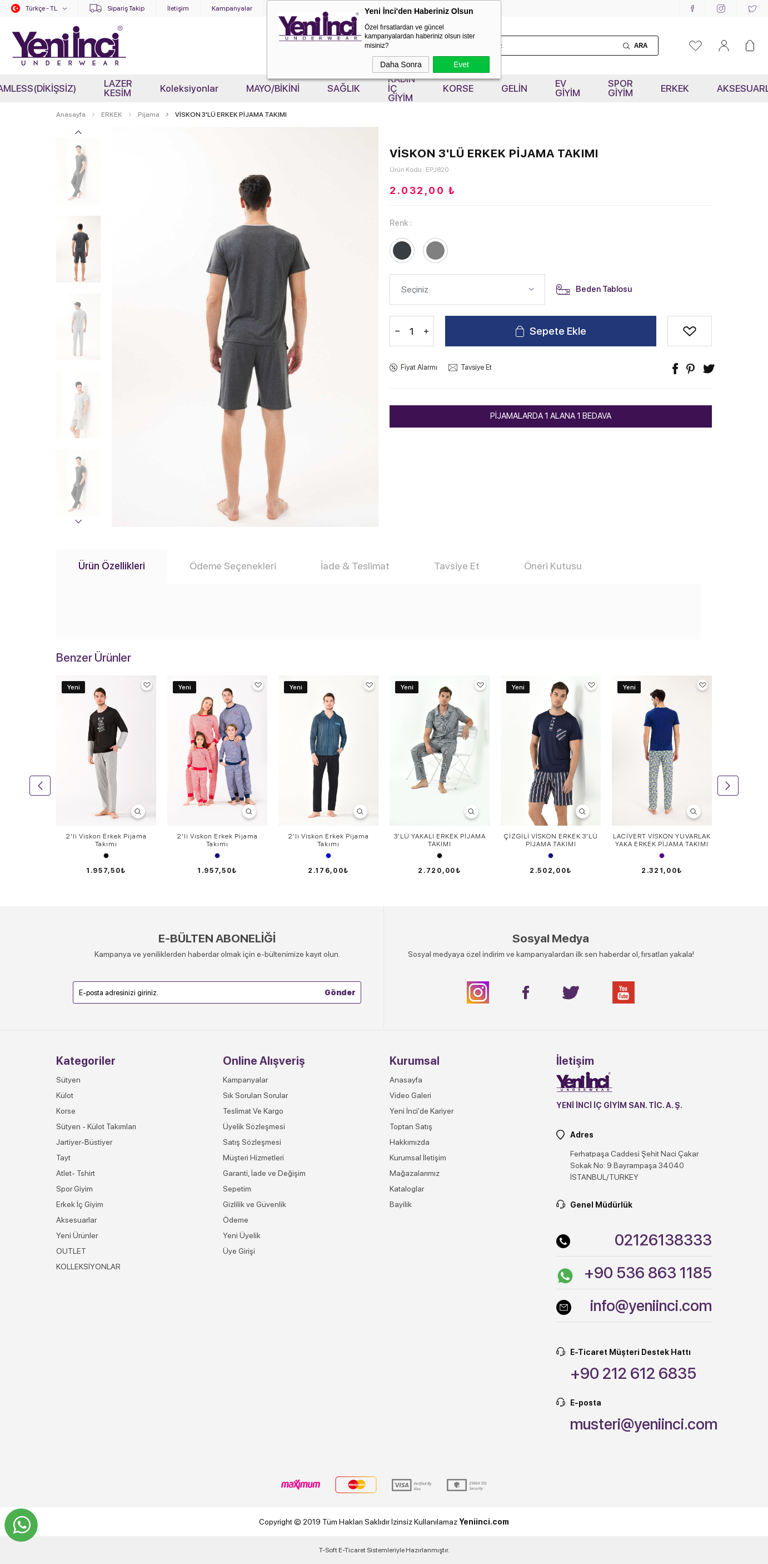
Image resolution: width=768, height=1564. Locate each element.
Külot (64, 1095)
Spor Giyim (74, 1188)
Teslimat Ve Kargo (253, 1110)
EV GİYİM (567, 88)
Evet (461, 64)
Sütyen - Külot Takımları (96, 1126)
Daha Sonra (401, 64)
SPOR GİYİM (620, 88)
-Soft (328, 1550)
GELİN (514, 88)
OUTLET (71, 1251)
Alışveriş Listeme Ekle (689, 331)
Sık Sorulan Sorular (255, 1095)
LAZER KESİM (118, 88)
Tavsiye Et (476, 367)
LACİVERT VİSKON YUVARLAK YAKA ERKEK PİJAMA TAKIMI (662, 840)
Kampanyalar (232, 8)
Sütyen (68, 1079)
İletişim (178, 8)
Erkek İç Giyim (79, 1204)
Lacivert (217, 855)
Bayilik (401, 1204)
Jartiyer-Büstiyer (84, 1142)
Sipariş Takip (125, 8)
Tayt (63, 1157)
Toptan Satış (411, 1126)
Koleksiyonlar (189, 88)
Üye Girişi (239, 1251)
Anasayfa (406, 1079)
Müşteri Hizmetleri (253, 1157)
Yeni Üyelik (242, 1235)
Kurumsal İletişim (418, 1157)
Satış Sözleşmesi (252, 1142)
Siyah (106, 855)
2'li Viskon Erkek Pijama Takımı (106, 840)
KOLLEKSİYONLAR (88, 1266)
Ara (640, 45)
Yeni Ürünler (77, 1235)
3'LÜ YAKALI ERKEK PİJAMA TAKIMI (440, 840)
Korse (66, 1110)
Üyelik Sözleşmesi (254, 1126)
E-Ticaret (352, 1550)
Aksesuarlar (76, 1219)
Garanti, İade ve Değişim (264, 1173)
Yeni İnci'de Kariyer (421, 1110)
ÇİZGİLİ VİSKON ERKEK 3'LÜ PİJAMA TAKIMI (551, 840)
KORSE (458, 88)
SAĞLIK (343, 88)
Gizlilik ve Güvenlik (254, 1204)
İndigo (662, 855)
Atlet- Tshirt (75, 1173)
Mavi (328, 855)
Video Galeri (410, 1095)
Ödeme (235, 1219)
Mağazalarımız (415, 1173)
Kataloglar (407, 1188)
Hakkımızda (410, 1142)
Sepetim (237, 1188)
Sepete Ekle (558, 331)
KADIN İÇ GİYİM (401, 88)
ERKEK (675, 88)
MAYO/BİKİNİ (273, 88)
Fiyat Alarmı (419, 367)
